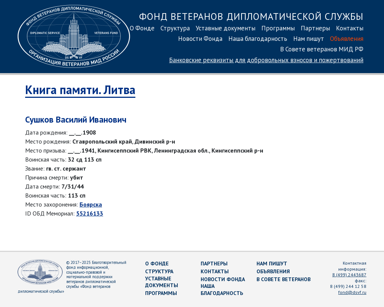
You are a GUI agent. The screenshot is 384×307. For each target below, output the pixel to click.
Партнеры (315, 28)
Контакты (349, 28)
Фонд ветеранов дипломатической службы (251, 16)
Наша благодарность (257, 38)
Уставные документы (225, 28)
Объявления (346, 38)
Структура (175, 28)
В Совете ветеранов (283, 279)
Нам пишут (308, 38)
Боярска (91, 204)
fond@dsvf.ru (352, 292)
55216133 (89, 213)
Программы (278, 28)
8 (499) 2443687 (349, 274)
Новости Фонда (200, 38)
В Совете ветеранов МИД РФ (321, 49)
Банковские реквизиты (266, 60)
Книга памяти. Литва (80, 89)
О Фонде (142, 28)
